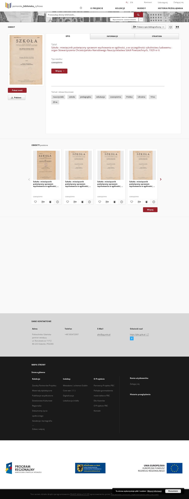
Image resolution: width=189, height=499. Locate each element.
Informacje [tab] (112, 36)
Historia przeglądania (170, 8)
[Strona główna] (80, 8)
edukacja (100, 97)
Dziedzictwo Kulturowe (42, 400)
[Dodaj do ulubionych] (170, 27)
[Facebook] (132, 338)
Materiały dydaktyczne (42, 390)
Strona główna (38, 372)
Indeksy (141, 8)
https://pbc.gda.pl (139, 334)
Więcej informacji (154, 491)
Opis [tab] (68, 36)
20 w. (55, 102)
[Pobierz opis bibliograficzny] (42, 202)
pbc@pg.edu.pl (104, 334)
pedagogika (85, 97)
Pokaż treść (17, 90)
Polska (129, 97)
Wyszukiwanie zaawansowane (124, 19)
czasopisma (115, 97)
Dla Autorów (99, 400)
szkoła (72, 97)
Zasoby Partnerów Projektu (44, 385)
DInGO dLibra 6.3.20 (79, 494)
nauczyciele (58, 97)
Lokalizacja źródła (71, 400)
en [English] (131, 2)
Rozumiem (173, 491)
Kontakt (97, 410)
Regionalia (36, 405)
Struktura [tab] (157, 36)
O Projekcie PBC (101, 405)
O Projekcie (96, 8)
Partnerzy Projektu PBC (104, 385)
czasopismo (56, 62)
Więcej (150, 209)
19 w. (152, 97)
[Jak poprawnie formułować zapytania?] (141, 19)
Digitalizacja (68, 395)
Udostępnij (163, 2)
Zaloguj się (178, 2)
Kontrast (148, 2)
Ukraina (141, 97)
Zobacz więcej (38, 429)
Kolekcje (120, 8)
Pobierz (15, 97)
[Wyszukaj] (138, 14)
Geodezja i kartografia (42, 421)
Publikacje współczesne (42, 395)
